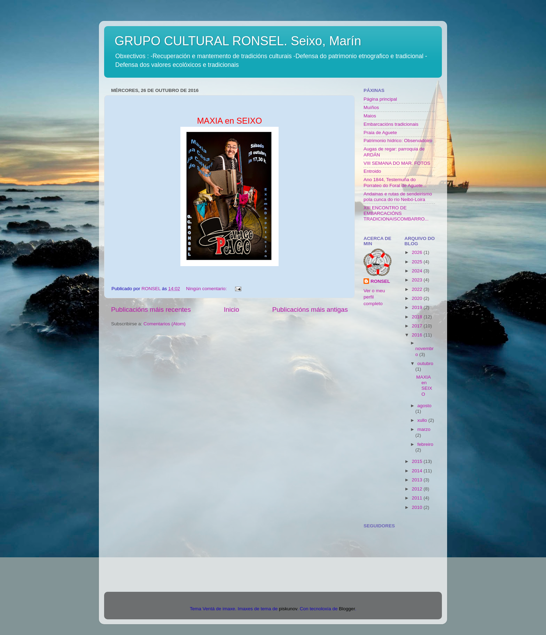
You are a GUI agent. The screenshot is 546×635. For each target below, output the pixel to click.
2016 (417, 335)
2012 (417, 488)
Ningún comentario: (207, 288)
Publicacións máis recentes (151, 309)
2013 (417, 479)
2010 (417, 507)
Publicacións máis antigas (310, 309)
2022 (417, 289)
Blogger (347, 608)
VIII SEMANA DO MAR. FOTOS (397, 163)
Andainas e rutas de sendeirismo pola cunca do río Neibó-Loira (398, 196)
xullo (423, 420)
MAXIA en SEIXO (424, 385)
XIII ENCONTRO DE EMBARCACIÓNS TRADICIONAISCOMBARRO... (396, 213)
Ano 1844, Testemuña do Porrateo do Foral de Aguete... (395, 182)
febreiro (426, 444)
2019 (417, 307)
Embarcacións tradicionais (391, 124)
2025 (417, 261)
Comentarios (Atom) (164, 323)
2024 (417, 270)
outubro (426, 363)
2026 (417, 252)
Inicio (231, 309)
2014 (417, 470)
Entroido (372, 171)
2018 (417, 316)
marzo (424, 429)
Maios (370, 115)
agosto (425, 405)
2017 (417, 325)
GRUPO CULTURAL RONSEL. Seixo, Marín (238, 41)
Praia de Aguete (380, 132)
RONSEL (380, 281)
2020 (417, 298)
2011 (417, 498)
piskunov (288, 608)
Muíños (371, 107)
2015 (417, 461)
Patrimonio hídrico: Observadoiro (398, 140)
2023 (417, 279)
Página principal (380, 99)
